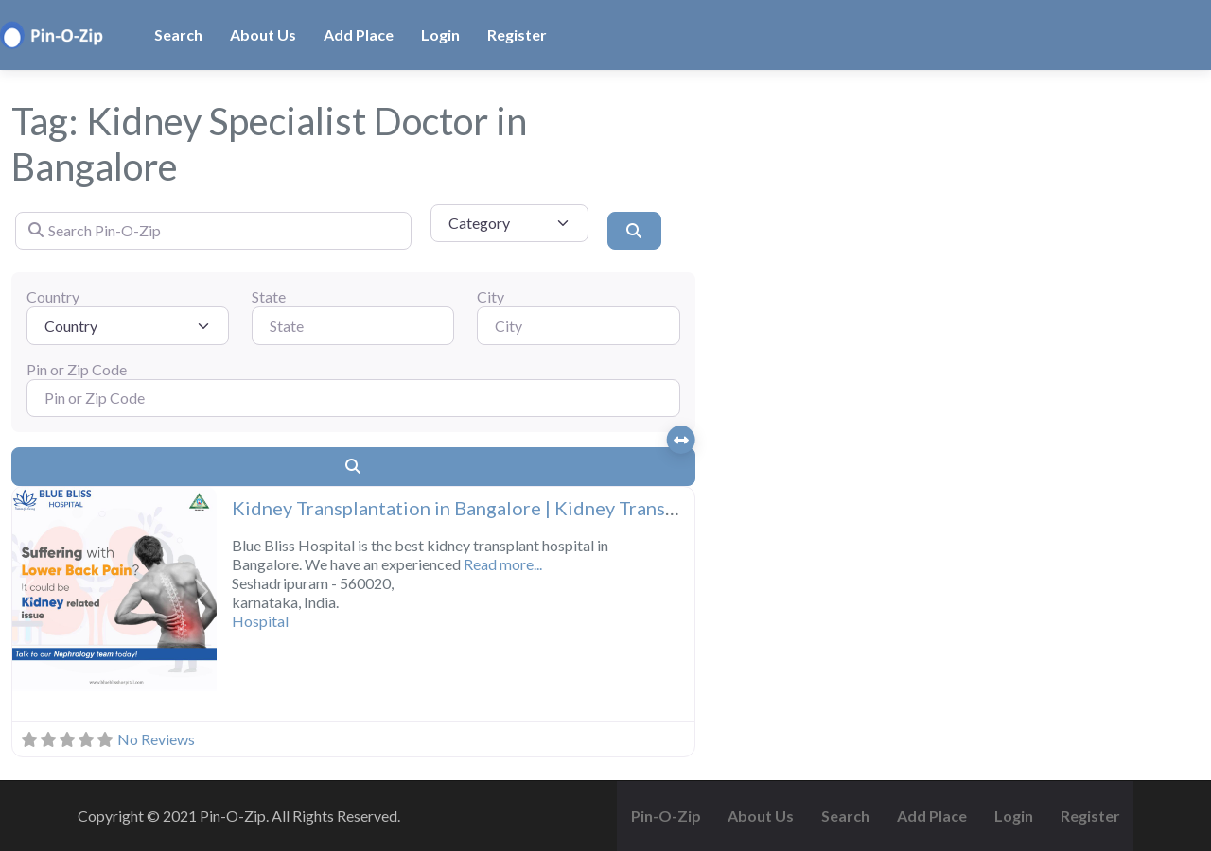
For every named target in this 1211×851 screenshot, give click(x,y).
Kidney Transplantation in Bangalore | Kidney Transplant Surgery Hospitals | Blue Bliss (596, 507)
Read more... (503, 564)
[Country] (127, 325)
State (269, 296)
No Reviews (156, 739)
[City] (578, 325)
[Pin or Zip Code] (353, 398)
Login (440, 34)
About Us (263, 34)
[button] (27, 591)
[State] (353, 325)
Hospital (260, 621)
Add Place (359, 34)
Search (178, 34)
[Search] (633, 231)
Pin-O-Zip (666, 816)
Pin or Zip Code (76, 369)
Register (517, 34)
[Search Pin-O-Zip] (213, 231)
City (490, 296)
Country (52, 296)
